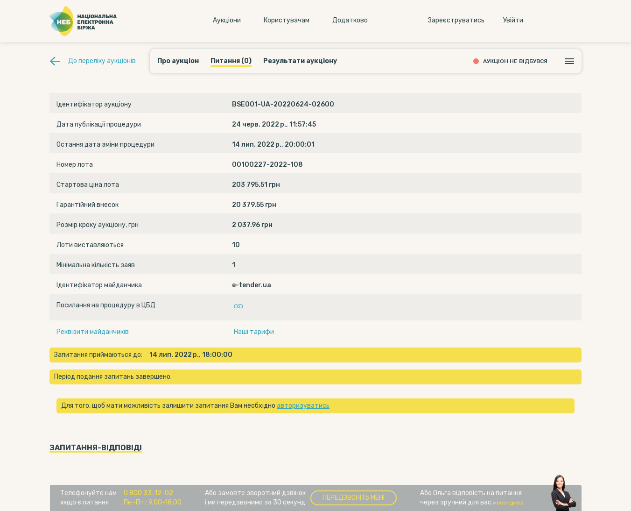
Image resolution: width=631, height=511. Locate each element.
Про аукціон (178, 61)
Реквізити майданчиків (92, 332)
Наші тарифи (254, 332)
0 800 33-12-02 (148, 493)
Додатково (350, 20)
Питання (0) (231, 61)
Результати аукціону (300, 61)
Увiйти (513, 20)
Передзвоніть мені (354, 498)
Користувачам (286, 20)
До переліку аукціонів (102, 61)
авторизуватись (303, 406)
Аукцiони (227, 20)
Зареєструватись (456, 20)
